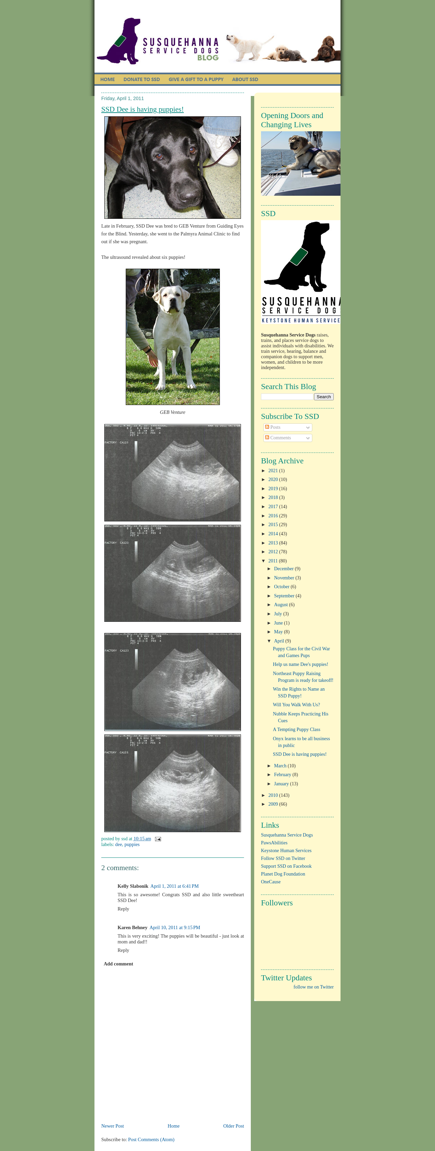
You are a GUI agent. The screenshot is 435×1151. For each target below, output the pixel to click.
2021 (273, 470)
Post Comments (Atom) (151, 1139)
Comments (278, 437)
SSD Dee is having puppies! (142, 109)
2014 (273, 533)
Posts (272, 427)
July (278, 613)
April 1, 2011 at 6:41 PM (175, 886)
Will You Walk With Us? (296, 704)
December (284, 568)
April (279, 641)
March (281, 765)
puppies (132, 844)
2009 (273, 804)
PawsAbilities (274, 842)
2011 (273, 560)
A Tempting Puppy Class (296, 729)
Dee (118, 844)
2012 (273, 551)
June (279, 623)
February (283, 774)
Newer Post (112, 1126)
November (285, 577)
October (282, 586)
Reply (123, 909)
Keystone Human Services (286, 850)
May (279, 631)
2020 (273, 479)
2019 (273, 488)
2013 (273, 542)
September (285, 595)
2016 (273, 515)
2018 (273, 497)
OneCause (271, 881)
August (281, 604)
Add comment (118, 963)
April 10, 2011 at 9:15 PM (175, 927)
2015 (273, 524)
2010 (273, 795)
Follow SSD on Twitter (283, 858)
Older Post (233, 1126)
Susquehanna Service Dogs (287, 835)
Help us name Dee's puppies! (300, 664)
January (282, 783)
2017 (273, 506)
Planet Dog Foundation (283, 874)
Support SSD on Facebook (286, 866)
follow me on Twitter (314, 987)
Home (173, 1126)
